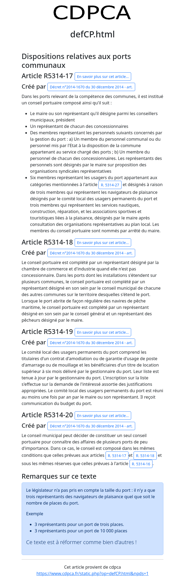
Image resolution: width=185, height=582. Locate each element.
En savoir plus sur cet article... (103, 76)
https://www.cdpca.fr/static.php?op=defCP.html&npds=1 (93, 573)
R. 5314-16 (141, 463)
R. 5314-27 (110, 184)
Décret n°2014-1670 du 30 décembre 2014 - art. (91, 86)
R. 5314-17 (117, 455)
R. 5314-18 (145, 455)
